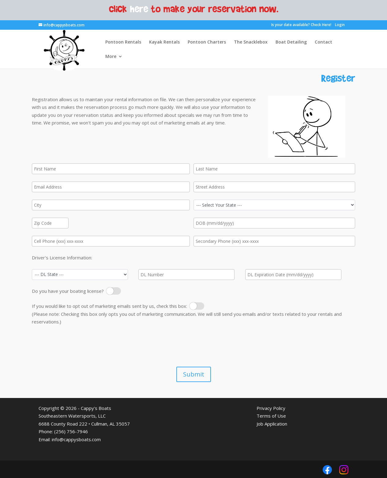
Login (340, 24)
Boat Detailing (291, 42)
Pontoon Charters (207, 42)
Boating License (112, 291)
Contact (323, 42)
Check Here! (321, 24)
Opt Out (197, 306)
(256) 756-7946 (71, 431)
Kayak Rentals (164, 42)
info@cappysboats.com (76, 439)
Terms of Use (271, 416)
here (139, 8)
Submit (193, 374)
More (110, 56)
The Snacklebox (251, 42)
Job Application (272, 424)
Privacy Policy (271, 408)
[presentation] (78, 345)
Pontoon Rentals (123, 42)
